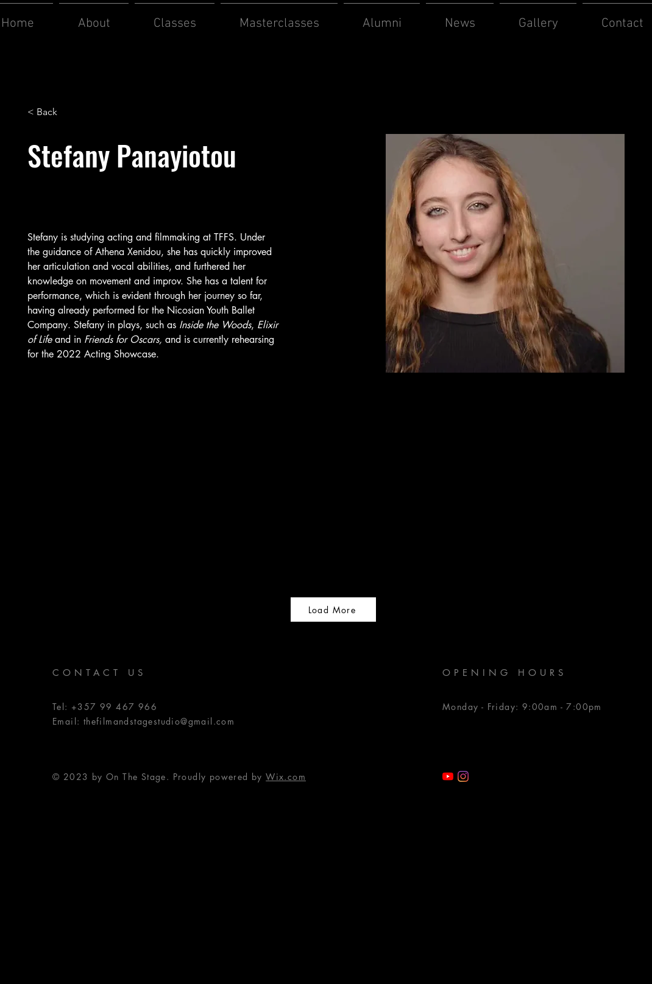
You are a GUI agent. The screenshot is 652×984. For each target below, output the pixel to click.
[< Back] (51, 112)
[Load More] (333, 609)
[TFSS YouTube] (447, 776)
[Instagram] (463, 776)
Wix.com (286, 776)
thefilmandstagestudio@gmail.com (159, 721)
